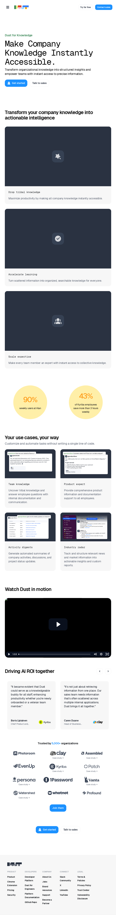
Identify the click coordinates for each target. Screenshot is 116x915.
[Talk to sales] (39, 83)
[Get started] (16, 83)
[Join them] (58, 808)
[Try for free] (85, 7)
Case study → (58, 758)
